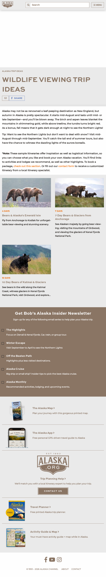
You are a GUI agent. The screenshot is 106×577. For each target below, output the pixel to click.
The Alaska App (43, 433)
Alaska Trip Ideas (12, 71)
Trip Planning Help (53, 479)
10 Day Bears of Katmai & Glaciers (24, 282)
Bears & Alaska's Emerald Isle (21, 215)
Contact (76, 569)
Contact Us (53, 491)
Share (16, 98)
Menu (98, 5)
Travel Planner (40, 507)
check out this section (27, 166)
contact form (66, 166)
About (65, 569)
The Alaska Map (43, 408)
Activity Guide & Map (44, 532)
